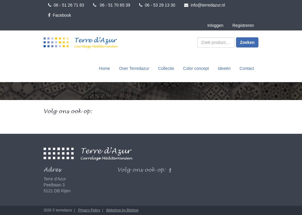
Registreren (243, 25)
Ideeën (224, 68)
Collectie (166, 68)
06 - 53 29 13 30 (157, 5)
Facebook (59, 15)
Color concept (196, 68)
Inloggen (215, 25)
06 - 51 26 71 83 (66, 5)
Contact (247, 68)
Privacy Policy (89, 210)
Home (104, 68)
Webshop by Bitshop (122, 210)
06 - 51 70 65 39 (111, 5)
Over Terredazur (134, 68)
